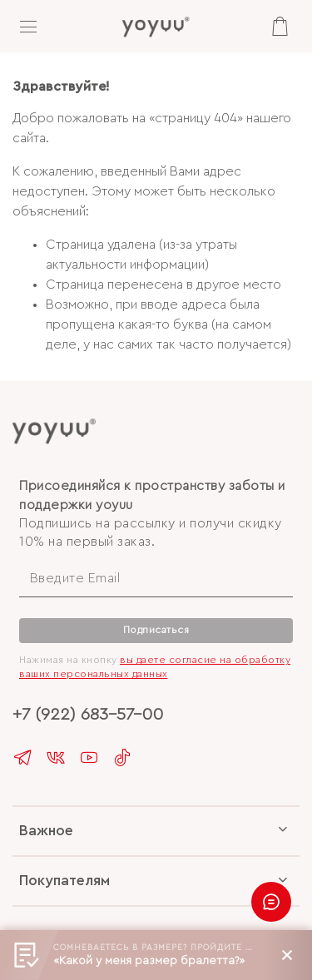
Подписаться (156, 630)
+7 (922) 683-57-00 (87, 714)
